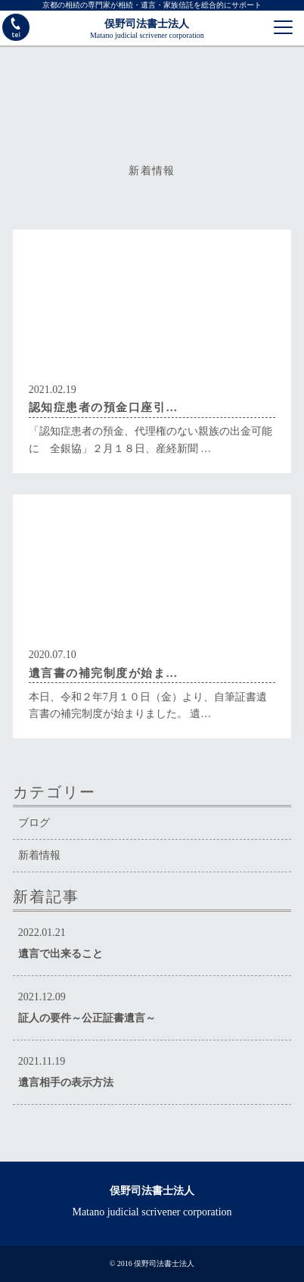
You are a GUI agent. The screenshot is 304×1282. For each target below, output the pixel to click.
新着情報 (39, 855)
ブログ (34, 822)
